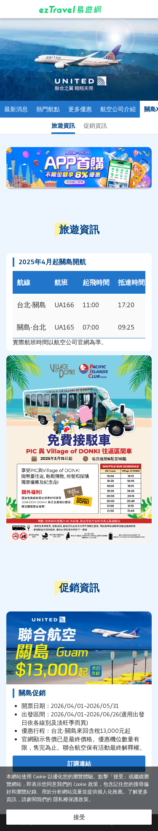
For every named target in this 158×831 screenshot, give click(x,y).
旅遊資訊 (63, 125)
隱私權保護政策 (70, 799)
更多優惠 (80, 109)
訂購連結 (79, 763)
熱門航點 (48, 109)
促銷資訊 (95, 125)
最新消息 (16, 109)
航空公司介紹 (118, 109)
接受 (79, 817)
